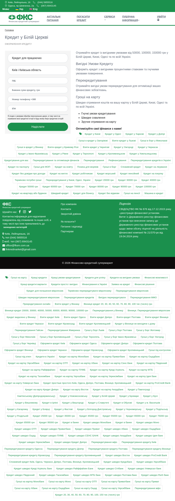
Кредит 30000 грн (127, 180)
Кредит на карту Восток (75, 389)
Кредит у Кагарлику (17, 409)
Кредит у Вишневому (26, 402)
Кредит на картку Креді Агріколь (107, 370)
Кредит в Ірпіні (50, 402)
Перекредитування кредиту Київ (139, 442)
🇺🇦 (19, 9)
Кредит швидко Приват (87, 429)
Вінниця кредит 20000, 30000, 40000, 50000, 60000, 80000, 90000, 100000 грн (46, 310)
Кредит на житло (59, 173)
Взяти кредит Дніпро (101, 317)
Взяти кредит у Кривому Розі (63, 147)
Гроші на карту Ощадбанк (56, 488)
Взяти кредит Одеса (75, 317)
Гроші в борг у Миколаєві (153, 140)
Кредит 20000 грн (104, 180)
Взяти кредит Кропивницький (94, 323)
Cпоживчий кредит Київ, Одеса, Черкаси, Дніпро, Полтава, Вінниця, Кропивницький (54, 462)
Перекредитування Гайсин (29, 330)
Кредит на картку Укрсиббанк (23, 363)
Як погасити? (68, 221)
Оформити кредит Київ (52, 343)
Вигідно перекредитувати (112, 297)
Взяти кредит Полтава (128, 317)
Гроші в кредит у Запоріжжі (93, 140)
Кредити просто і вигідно (64, 284)
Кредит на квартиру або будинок (29, 193)
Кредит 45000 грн (88, 416)
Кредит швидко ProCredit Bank (150, 455)
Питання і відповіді (71, 226)
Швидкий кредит (60, 193)
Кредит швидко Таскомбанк (54, 475)
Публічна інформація (130, 18)
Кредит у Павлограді (139, 389)
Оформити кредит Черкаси (52, 350)
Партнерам (67, 231)
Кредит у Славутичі (98, 402)
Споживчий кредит (131, 167)
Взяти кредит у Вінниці (67, 304)
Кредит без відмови (108, 193)
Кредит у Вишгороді (72, 402)
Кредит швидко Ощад (24, 435)
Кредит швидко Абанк (116, 429)
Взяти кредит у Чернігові (96, 147)
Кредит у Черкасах (148, 147)
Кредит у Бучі (150, 396)
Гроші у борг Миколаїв (23, 337)
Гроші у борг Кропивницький (55, 337)
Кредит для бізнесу (83, 193)
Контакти (66, 209)
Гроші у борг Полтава (120, 330)
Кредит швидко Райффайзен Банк (74, 468)
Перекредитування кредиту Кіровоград (29, 455)
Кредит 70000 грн (75, 186)
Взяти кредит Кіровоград (61, 323)
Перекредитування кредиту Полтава (107, 449)
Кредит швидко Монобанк (97, 422)
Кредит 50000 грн (28, 186)
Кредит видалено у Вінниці (21, 317)
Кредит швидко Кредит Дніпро (70, 442)
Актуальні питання (53, 18)
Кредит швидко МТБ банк (86, 475)
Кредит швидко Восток (117, 455)
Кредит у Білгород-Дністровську (94, 409)
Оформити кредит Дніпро (114, 343)
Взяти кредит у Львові (124, 140)
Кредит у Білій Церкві (103, 396)
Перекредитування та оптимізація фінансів (56, 160)
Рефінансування (117, 160)
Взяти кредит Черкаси (32, 323)
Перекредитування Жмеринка (64, 330)
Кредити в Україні (45, 356)
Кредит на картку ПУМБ (72, 370)
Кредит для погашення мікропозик (44, 290)
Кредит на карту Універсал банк (22, 383)
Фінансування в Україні (94, 284)
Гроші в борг (109, 167)
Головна (9, 30)
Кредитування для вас (16, 160)
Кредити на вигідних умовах (125, 277)
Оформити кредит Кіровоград (87, 350)
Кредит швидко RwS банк (155, 475)
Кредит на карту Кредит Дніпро (42, 389)
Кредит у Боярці (41, 409)
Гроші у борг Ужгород (152, 337)
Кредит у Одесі (113, 134)
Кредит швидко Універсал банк (144, 468)
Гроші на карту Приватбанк (115, 481)
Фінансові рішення (144, 284)
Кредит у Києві (92, 134)
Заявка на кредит (120, 284)
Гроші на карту (19, 277)
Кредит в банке (70, 422)
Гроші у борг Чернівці (24, 343)
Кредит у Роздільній (17, 416)
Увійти (161, 18)
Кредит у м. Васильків (148, 402)
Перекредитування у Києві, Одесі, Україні (68, 180)
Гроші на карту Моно (60, 481)
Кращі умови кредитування (65, 277)
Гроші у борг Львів (94, 330)
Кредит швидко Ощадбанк (146, 429)
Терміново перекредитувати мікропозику (89, 290)
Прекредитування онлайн (36, 304)
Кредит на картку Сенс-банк (117, 363)
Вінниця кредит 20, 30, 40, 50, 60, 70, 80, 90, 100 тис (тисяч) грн (118, 304)
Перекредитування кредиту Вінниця (151, 449)
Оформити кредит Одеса (83, 343)
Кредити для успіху (95, 277)
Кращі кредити (39, 277)
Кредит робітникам (82, 173)
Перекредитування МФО (143, 297)
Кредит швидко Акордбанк (117, 435)
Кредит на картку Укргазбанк (70, 376)
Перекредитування (94, 160)
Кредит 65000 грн (135, 416)
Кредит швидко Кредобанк (118, 462)
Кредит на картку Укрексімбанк (106, 376)
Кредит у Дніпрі (156, 134)
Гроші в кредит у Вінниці (30, 147)
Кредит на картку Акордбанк (108, 389)
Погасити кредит (83, 18)
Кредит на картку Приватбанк (109, 356)
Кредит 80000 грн (98, 186)
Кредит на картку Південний (152, 363)
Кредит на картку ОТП (56, 363)
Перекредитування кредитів (79, 297)
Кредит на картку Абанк (85, 363)
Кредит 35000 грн (65, 416)
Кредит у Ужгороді (123, 147)
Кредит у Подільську (157, 409)
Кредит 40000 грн (151, 180)
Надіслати (37, 126)
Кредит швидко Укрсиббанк (151, 462)
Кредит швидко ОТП (25, 429)
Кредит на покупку (153, 173)
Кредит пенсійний (129, 173)
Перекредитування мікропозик (132, 290)
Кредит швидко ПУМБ (52, 435)
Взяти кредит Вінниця (156, 317)
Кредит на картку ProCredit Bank (153, 383)
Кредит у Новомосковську (73, 396)
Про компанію (69, 204)
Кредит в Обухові (122, 402)
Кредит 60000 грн (52, 186)
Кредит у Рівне (60, 153)
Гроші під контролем (160, 350)
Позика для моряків (87, 167)
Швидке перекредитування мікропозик (38, 297)
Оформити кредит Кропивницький (125, 350)
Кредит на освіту (64, 167)
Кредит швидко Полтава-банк (121, 475)
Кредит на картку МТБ (141, 370)
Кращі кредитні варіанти (34, 284)
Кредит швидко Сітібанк (110, 468)
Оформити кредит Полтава (147, 343)
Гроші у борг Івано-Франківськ (120, 337)
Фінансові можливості (156, 277)
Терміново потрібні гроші (28, 180)
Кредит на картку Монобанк (74, 356)
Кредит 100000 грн (146, 186)
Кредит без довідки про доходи (28, 173)
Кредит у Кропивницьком (111, 153)
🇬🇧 (33, 9)
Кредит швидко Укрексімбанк (34, 442)
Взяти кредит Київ (49, 317)
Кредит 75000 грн (158, 416)
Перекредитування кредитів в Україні (151, 160)
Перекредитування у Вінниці (108, 310)
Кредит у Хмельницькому (143, 153)
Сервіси (109, 18)
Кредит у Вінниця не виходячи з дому (135, 323)
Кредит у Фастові (63, 409)
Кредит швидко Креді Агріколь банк (33, 468)
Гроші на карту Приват (147, 481)
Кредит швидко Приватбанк (55, 429)
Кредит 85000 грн (25, 422)
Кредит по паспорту (18, 167)
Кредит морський (106, 173)
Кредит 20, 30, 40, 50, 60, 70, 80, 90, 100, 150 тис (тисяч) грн (87, 494)
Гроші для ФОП (42, 167)
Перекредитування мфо (104, 442)
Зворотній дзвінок (71, 214)
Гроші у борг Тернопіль (87, 337)
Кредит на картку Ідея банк (141, 376)
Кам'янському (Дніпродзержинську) (36, 396)
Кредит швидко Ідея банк (149, 435)
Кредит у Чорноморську (128, 409)
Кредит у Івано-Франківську (33, 153)
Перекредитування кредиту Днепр (65, 449)
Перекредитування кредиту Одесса (23, 449)
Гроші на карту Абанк (26, 488)
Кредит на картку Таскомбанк (34, 376)
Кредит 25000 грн (42, 416)
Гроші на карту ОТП (86, 481)
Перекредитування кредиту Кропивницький (77, 455)
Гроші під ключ (23, 356)
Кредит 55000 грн (112, 416)
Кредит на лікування (156, 167)
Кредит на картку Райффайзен (38, 370)
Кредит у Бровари (129, 396)
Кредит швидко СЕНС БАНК (83, 435)
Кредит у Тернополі (83, 153)
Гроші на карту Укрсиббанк (116, 488)
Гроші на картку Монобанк (30, 481)
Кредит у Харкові (135, 134)
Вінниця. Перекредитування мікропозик (149, 310)
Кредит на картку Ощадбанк (144, 356)
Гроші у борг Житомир (148, 330)
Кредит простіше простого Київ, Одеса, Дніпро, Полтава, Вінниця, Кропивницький (87, 383)
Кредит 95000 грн (48, 422)
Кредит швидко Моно (147, 422)
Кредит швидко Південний (20, 475)
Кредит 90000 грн (121, 186)
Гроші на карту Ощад (85, 488)
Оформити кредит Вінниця (18, 350)
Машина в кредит (154, 193)
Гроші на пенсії (132, 193)
